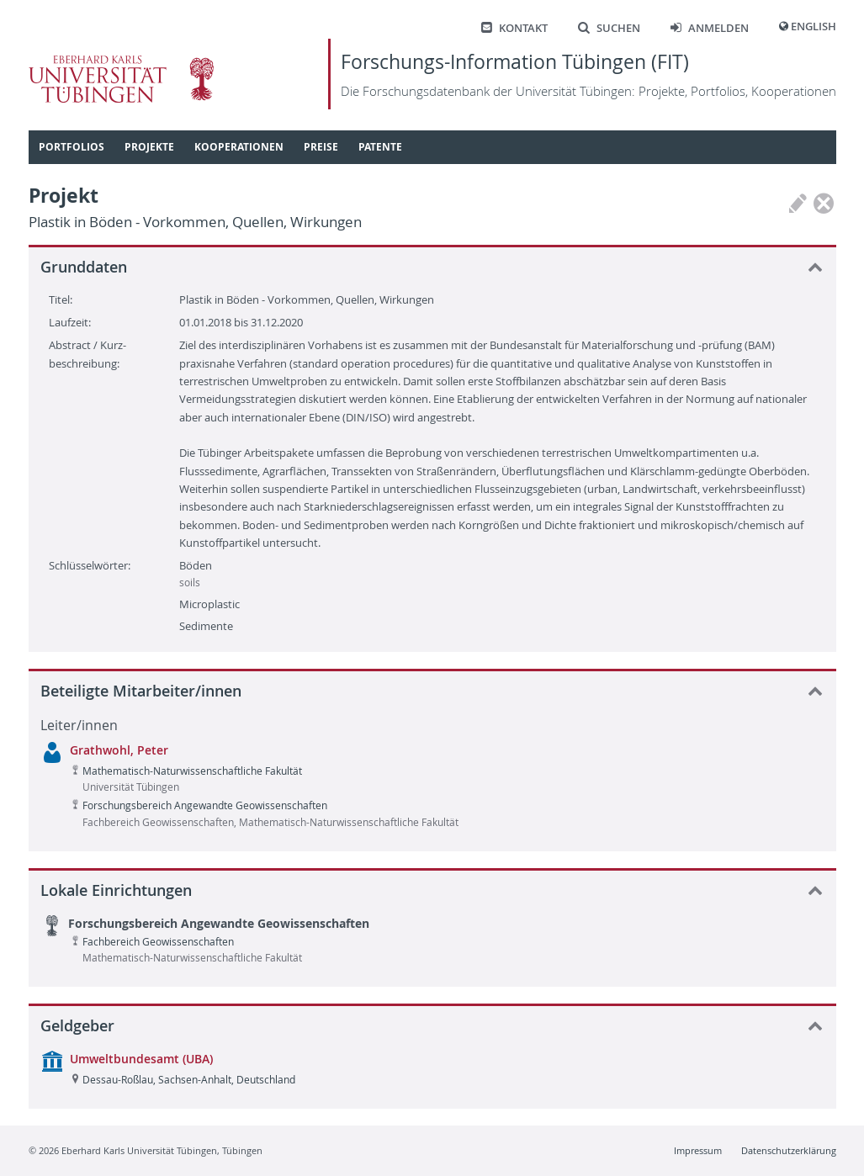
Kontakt (514, 28)
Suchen (609, 28)
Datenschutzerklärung (788, 1150)
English (813, 26)
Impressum (698, 1150)
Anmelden (710, 28)
